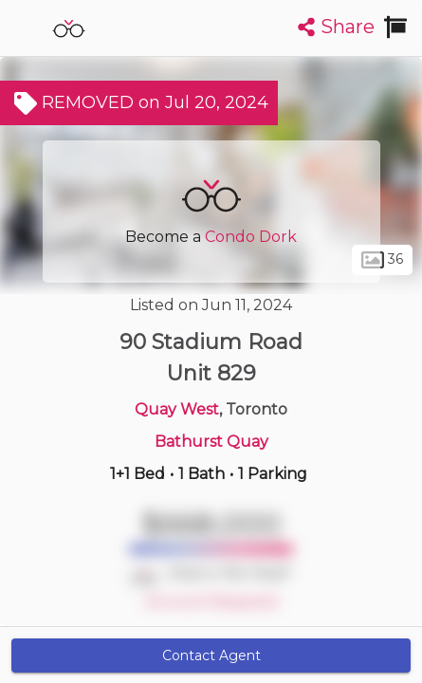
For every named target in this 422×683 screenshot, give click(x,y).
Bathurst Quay (211, 442)
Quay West (177, 409)
